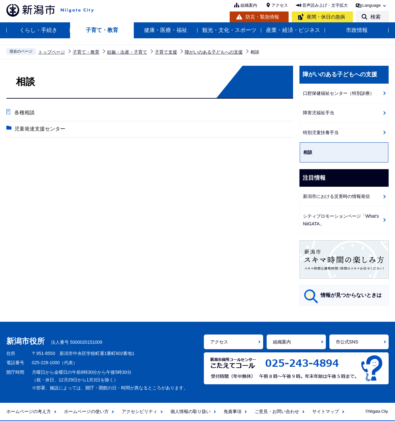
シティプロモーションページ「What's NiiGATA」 (341, 220)
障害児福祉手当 (318, 112)
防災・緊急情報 (262, 16)
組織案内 (249, 5)
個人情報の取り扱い (190, 411)
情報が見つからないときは (351, 295)
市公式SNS (347, 341)
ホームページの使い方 (86, 411)
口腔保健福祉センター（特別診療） (338, 93)
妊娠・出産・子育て (127, 52)
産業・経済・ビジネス (293, 30)
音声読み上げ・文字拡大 (325, 5)
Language (371, 5)
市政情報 (357, 30)
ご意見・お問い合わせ (277, 411)
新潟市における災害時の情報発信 (336, 196)
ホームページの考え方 (28, 411)
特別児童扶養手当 (321, 132)
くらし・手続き (38, 30)
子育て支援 (166, 52)
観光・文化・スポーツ (229, 30)
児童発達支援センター (39, 129)
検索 (375, 16)
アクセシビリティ (139, 411)
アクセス (279, 5)
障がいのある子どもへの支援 (214, 52)
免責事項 (232, 411)
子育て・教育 (102, 30)
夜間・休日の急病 (326, 16)
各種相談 (24, 112)
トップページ (51, 52)
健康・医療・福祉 (165, 30)
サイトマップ (325, 411)
